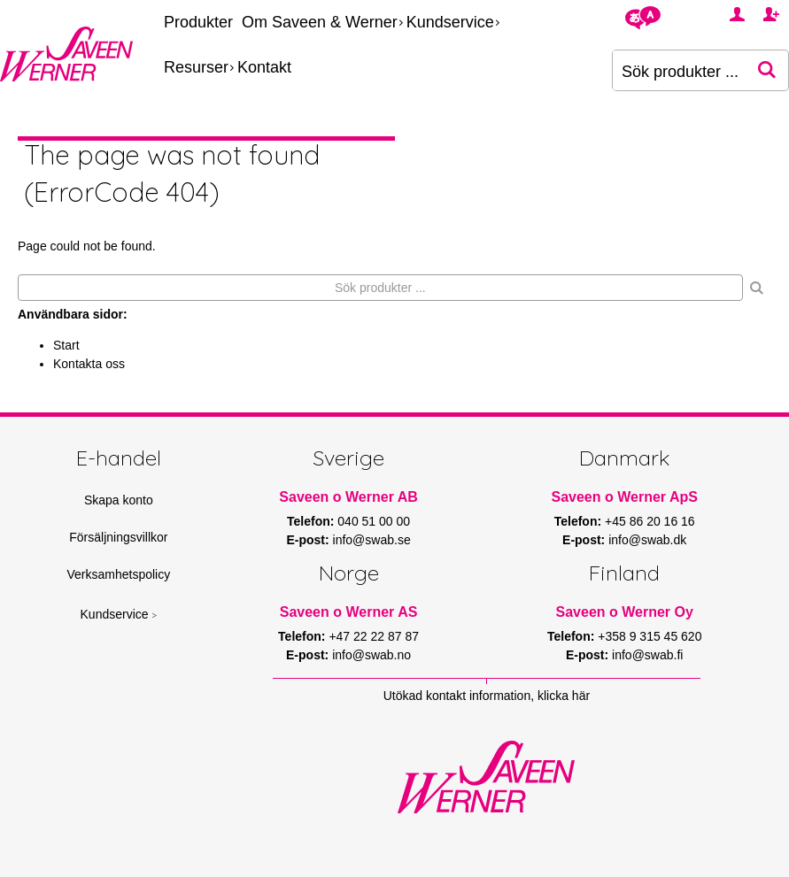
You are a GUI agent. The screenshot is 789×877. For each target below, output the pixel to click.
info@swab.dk (647, 540)
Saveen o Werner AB (348, 496)
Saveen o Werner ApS (624, 496)
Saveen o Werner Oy (624, 611)
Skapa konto (118, 500)
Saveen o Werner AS (349, 611)
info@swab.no (371, 655)
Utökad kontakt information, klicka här (486, 696)
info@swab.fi (647, 655)
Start (66, 345)
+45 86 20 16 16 (650, 521)
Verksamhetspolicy (119, 574)
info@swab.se (372, 540)
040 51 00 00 (373, 521)
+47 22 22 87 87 (374, 636)
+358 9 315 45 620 (649, 636)
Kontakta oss (89, 364)
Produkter (198, 22)
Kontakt (264, 67)
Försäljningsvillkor (118, 537)
